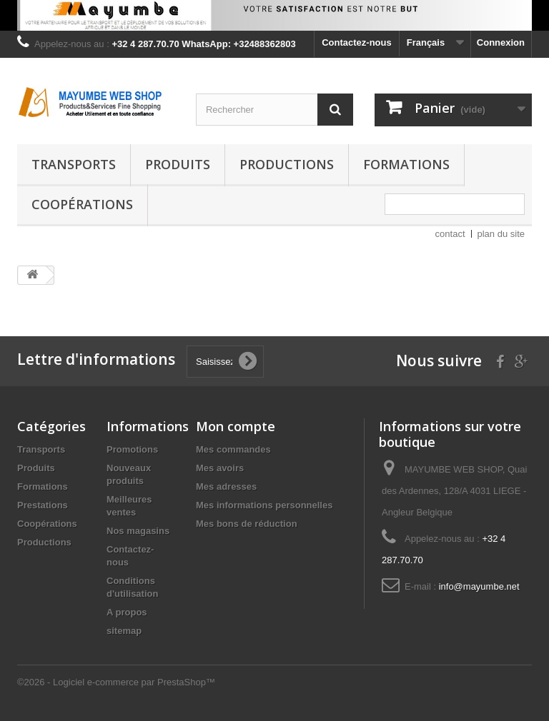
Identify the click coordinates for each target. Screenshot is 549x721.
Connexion (501, 42)
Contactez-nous (357, 42)
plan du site (501, 233)
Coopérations (82, 204)
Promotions (132, 449)
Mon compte (235, 426)
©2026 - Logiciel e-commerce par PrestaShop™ (116, 682)
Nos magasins (138, 530)
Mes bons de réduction (246, 523)
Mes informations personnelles (264, 505)
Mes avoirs (220, 468)
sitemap (124, 630)
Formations (406, 164)
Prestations (42, 505)
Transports (73, 164)
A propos (127, 612)
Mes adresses (226, 486)
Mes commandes (233, 449)
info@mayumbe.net (479, 586)
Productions (286, 164)
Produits (177, 164)
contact (450, 233)
